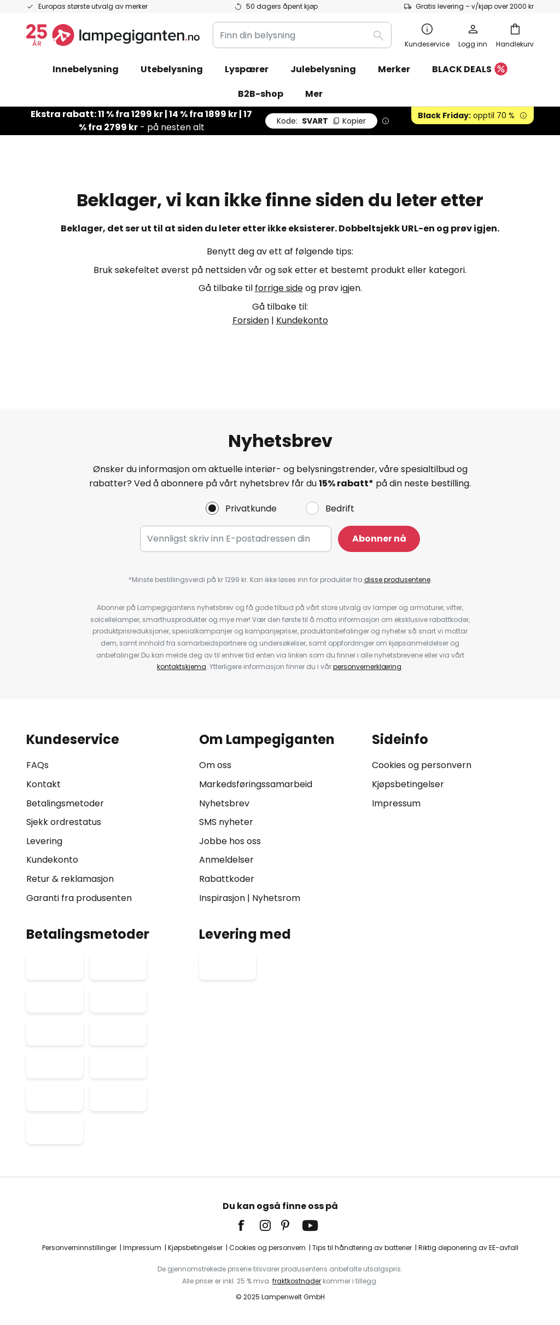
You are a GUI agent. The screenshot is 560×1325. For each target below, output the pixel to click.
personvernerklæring (367, 666)
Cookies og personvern (421, 765)
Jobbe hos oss (230, 841)
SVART (321, 120)
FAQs (37, 765)
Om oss (215, 765)
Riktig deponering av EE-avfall (468, 1247)
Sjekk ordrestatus (63, 822)
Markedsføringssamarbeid (255, 784)
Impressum (396, 803)
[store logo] (113, 35)
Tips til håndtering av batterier (362, 1247)
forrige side (279, 288)
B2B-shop (260, 94)
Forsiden (250, 320)
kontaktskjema (181, 666)
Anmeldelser (226, 859)
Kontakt (43, 784)
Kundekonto (302, 320)
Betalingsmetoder (65, 803)
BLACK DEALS (470, 69)
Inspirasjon (222, 898)
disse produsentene (397, 579)
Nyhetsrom (276, 898)
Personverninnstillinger (79, 1247)
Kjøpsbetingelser (408, 784)
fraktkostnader (296, 1281)
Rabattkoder (226, 879)
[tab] (107, 818)
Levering (44, 841)
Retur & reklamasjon (70, 879)
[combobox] (302, 35)
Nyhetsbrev (224, 803)
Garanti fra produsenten (79, 898)
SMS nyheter (226, 822)
